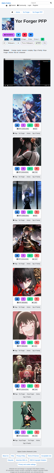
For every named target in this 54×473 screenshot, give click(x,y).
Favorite (8, 35)
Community (21, 5)
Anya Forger (30, 394)
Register (35, 5)
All (4, 43)
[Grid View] (6, 39)
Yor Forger (26, 12)
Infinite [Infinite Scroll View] (17, 39)
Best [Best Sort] (30, 39)
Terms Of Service (33, 456)
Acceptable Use (46, 456)
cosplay (30, 50)
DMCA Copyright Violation (38, 460)
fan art (16, 52)
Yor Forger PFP (37, 12)
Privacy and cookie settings (27, 464)
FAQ (12, 456)
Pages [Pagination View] (23, 39)
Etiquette (10, 460)
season (24, 50)
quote (19, 50)
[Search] (51, 2)
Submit (12, 5)
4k (18, 43)
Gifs (44, 43)
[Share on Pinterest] (24, 35)
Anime (18, 12)
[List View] (11, 39)
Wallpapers (11, 43)
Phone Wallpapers (27, 43)
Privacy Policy (21, 456)
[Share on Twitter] (18, 35)
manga (14, 50)
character (22, 52)
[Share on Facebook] (30, 35)
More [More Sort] (36, 39)
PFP (38, 43)
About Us (5, 456)
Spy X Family (36, 133)
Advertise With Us (21, 460)
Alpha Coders (6, 3)
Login (29, 5)
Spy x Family (37, 50)
